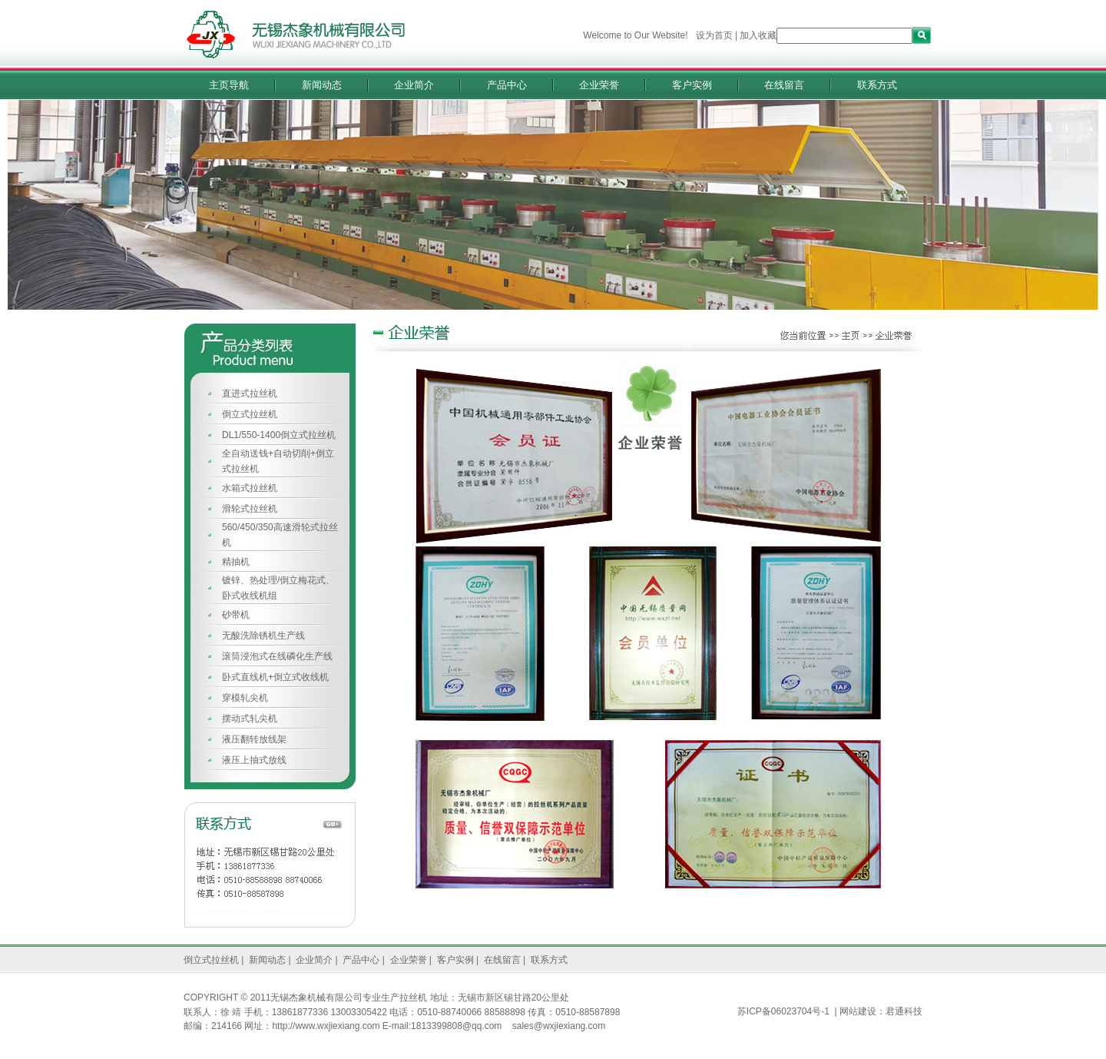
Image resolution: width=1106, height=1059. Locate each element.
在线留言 (784, 85)
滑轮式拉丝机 (249, 508)
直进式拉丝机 (249, 393)
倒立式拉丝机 (249, 414)
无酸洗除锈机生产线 (263, 635)
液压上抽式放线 (254, 760)
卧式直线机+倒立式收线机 (275, 677)
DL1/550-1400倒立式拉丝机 (279, 435)
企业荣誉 (599, 85)
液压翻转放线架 (254, 739)
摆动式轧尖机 (249, 718)
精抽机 (236, 561)
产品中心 (507, 85)
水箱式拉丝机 (249, 488)
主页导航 (229, 85)
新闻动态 (322, 85)
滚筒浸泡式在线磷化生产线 (277, 656)
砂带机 (236, 614)
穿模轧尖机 (245, 697)
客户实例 (692, 85)
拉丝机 (413, 997)
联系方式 (877, 85)
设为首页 (714, 35)
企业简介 (414, 85)
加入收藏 (758, 35)
